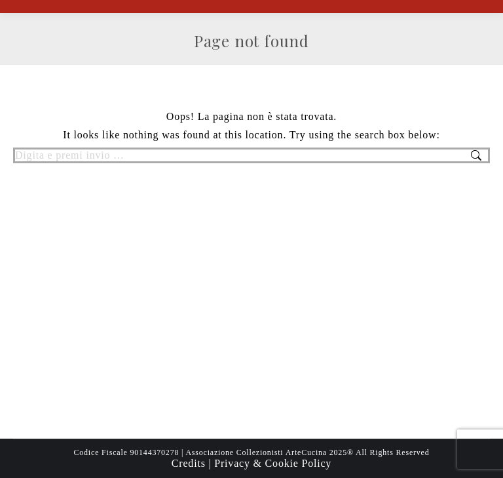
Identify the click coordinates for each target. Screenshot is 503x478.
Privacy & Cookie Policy (272, 463)
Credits (190, 463)
